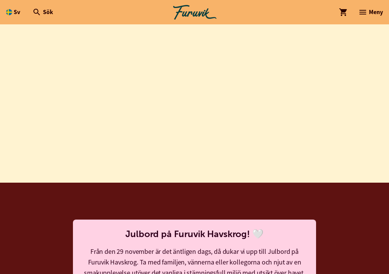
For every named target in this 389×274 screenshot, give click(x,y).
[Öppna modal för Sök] (42, 12)
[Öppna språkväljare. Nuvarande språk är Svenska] (13, 12)
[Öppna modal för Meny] (370, 12)
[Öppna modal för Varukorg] (343, 12)
